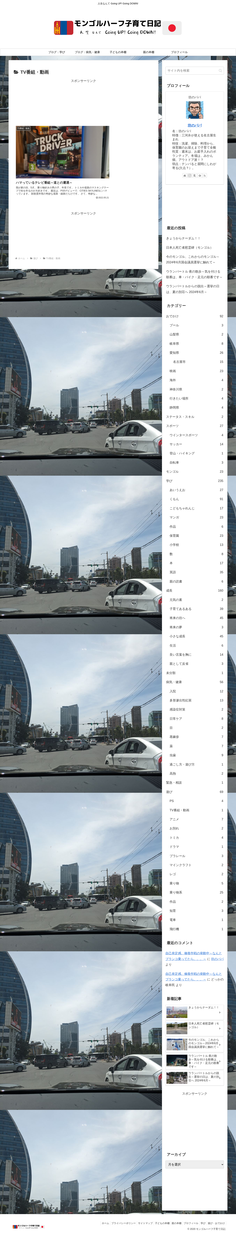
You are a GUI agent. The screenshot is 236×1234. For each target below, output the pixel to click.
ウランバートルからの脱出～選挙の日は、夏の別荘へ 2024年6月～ (192, 289)
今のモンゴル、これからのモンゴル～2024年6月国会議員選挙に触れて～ (192, 259)
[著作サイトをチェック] (184, 175)
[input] (194, 71)
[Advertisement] (83, 101)
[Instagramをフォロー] (189, 175)
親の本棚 (172, 1223)
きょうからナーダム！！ (183, 238)
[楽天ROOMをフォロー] (194, 175)
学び (201, 1223)
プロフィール (187, 1223)
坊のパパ (195, 125)
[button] (220, 71)
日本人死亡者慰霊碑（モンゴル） (189, 247)
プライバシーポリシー (114, 1223)
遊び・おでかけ (215, 1223)
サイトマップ (137, 1223)
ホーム (94, 1223)
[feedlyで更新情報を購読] (199, 175)
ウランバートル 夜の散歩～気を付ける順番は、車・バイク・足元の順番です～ (194, 274)
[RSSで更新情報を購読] (204, 175)
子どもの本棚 (156, 1223)
